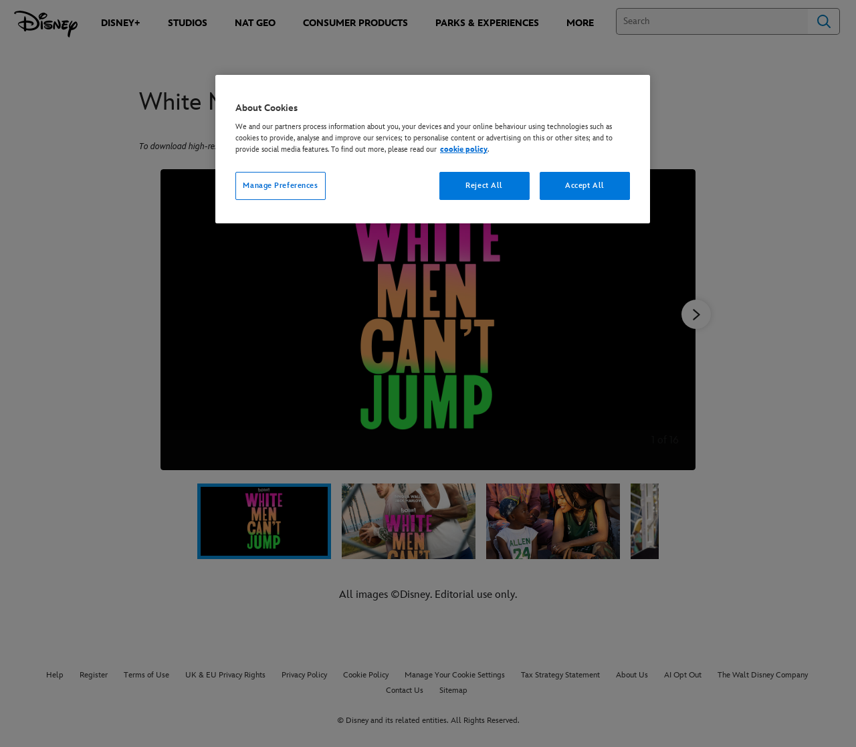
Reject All (484, 185)
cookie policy (464, 149)
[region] (432, 149)
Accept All (585, 185)
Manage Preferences (280, 185)
